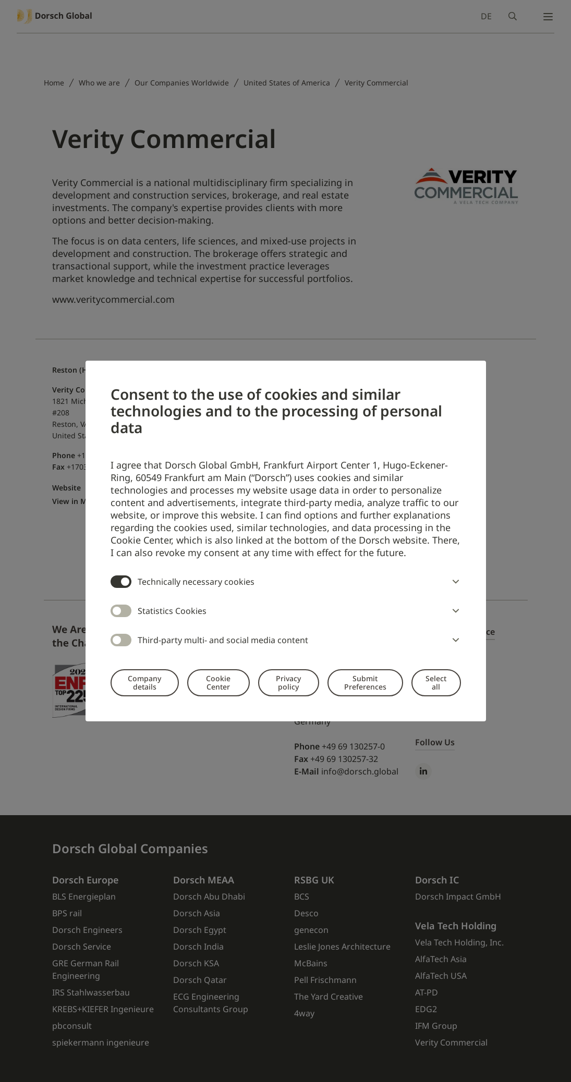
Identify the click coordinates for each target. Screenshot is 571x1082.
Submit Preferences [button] (365, 682)
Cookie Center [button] (218, 682)
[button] (453, 581)
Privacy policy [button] (288, 682)
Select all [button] (436, 682)
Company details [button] (144, 682)
